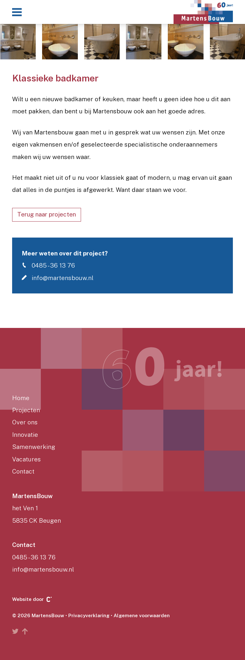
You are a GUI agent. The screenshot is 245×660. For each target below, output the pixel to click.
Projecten (26, 409)
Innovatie (25, 434)
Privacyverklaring (88, 615)
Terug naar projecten (46, 214)
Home (20, 397)
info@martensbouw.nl (57, 277)
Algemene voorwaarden (142, 615)
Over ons (25, 422)
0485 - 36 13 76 (48, 265)
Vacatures (26, 459)
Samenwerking (33, 446)
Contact (23, 471)
